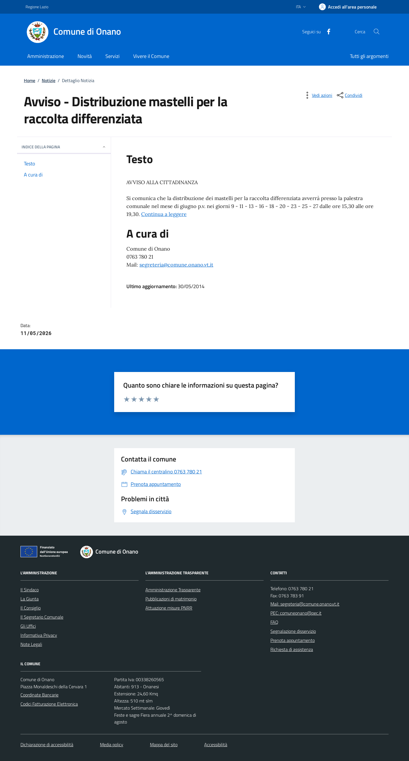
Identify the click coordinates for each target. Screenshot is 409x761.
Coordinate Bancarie (39, 694)
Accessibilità (215, 744)
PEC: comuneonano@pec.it (296, 613)
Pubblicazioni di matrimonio (171, 598)
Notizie (48, 80)
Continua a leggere (164, 214)
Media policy (111, 744)
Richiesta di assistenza (291, 649)
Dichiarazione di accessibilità (46, 744)
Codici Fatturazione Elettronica (49, 703)
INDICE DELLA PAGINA (64, 147)
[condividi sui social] (349, 95)
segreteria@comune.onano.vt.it (176, 264)
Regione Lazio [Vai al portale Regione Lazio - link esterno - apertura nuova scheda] (37, 7)
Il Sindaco (29, 589)
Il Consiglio (30, 607)
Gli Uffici (28, 626)
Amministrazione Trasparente (173, 589)
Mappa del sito (164, 744)
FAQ (274, 622)
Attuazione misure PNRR (168, 607)
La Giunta (29, 598)
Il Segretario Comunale (41, 617)
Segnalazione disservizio (293, 631)
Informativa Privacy (38, 635)
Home (29, 80)
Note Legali (31, 644)
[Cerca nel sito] (376, 31)
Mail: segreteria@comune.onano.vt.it (304, 603)
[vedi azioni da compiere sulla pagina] (317, 95)
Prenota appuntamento (292, 640)
